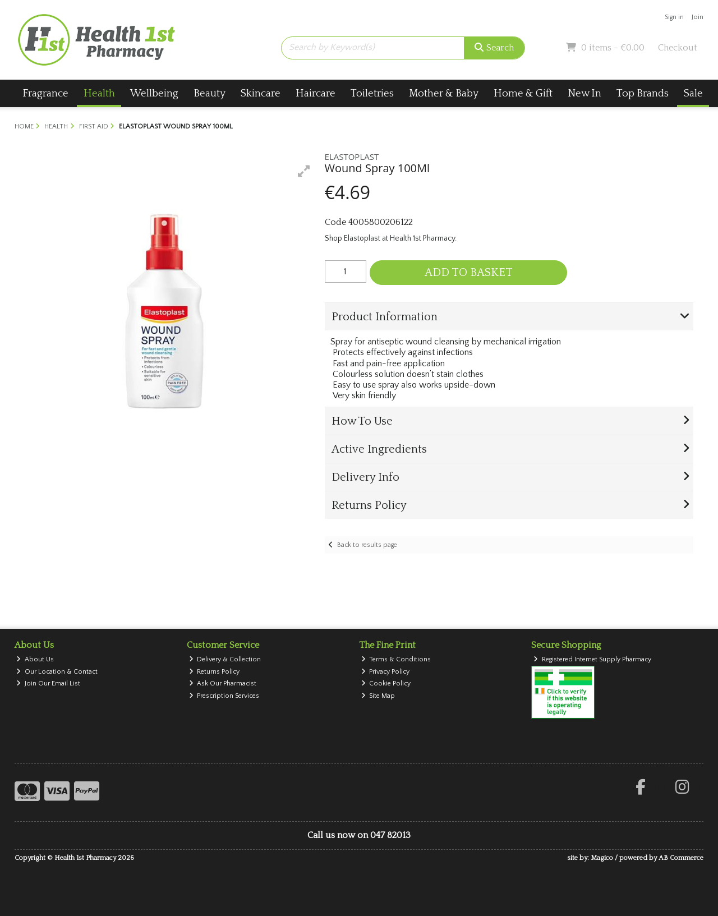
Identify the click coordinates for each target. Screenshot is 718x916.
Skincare (260, 93)
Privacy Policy (385, 671)
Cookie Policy (386, 683)
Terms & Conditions (396, 659)
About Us (35, 659)
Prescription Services (224, 695)
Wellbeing (154, 93)
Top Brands (642, 93)
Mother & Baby (443, 93)
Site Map (378, 695)
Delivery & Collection (225, 659)
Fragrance (45, 93)
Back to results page (367, 545)
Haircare (315, 93)
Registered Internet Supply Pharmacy (592, 659)
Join (697, 17)
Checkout (677, 48)
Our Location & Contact (57, 671)
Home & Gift (523, 93)
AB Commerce (681, 858)
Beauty (209, 93)
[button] (304, 171)
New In (584, 93)
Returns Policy (214, 671)
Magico (602, 858)
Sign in (674, 17)
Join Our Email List (48, 683)
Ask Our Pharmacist (223, 683)
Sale (693, 93)
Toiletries (372, 93)
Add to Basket (469, 272)
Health (99, 93)
